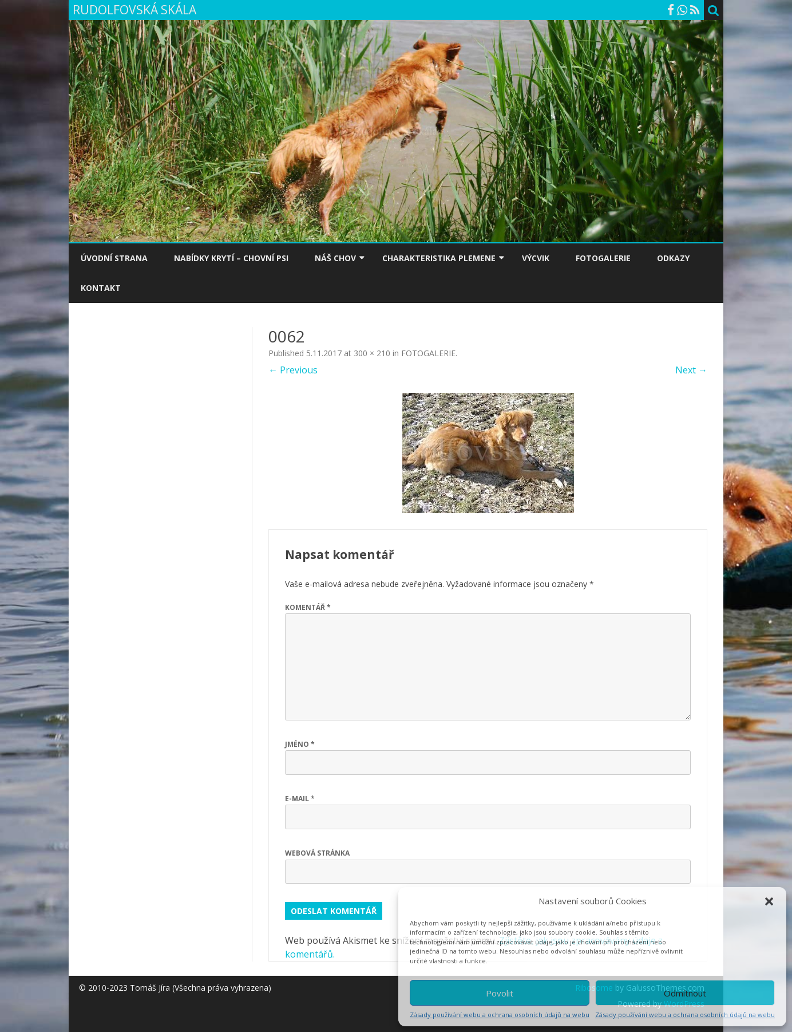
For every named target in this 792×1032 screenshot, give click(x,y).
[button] (769, 901)
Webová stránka (317, 853)
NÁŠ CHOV (335, 258)
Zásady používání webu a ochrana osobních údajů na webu (499, 1014)
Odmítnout (685, 993)
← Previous (293, 370)
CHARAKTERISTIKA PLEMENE (439, 258)
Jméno (300, 744)
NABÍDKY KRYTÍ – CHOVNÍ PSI (231, 258)
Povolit (499, 993)
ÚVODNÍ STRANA (114, 258)
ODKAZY (673, 258)
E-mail (300, 798)
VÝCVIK (535, 258)
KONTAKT (101, 287)
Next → (691, 370)
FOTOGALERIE (603, 258)
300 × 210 (372, 353)
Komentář (308, 607)
